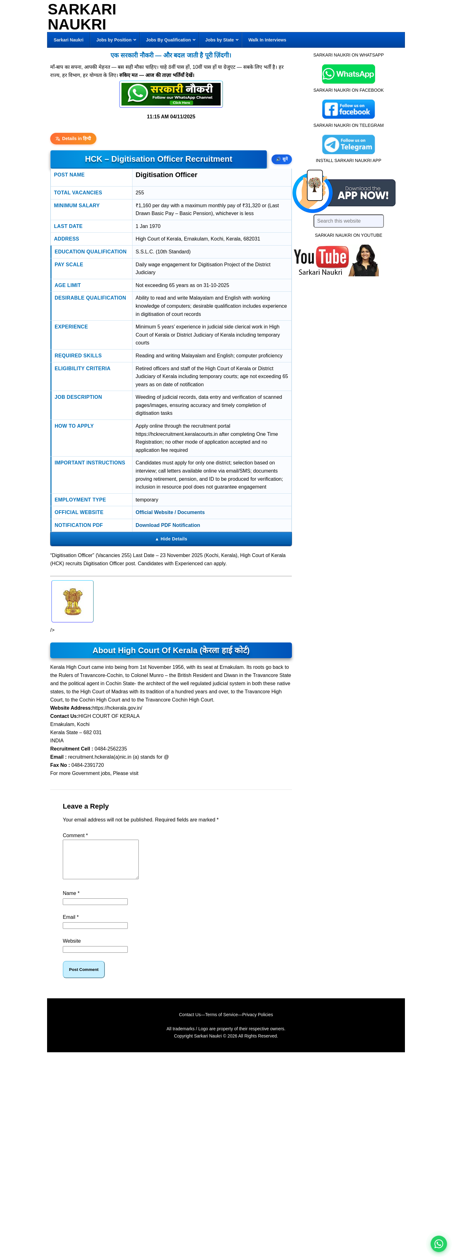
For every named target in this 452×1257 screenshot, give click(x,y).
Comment (75, 835)
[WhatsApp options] (439, 1244)
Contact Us (190, 1022)
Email (71, 924)
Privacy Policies (257, 1022)
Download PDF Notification (168, 525)
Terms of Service (221, 1022)
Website (72, 948)
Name (71, 900)
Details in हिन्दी (73, 138)
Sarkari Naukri (82, 17)
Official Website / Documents (170, 512)
